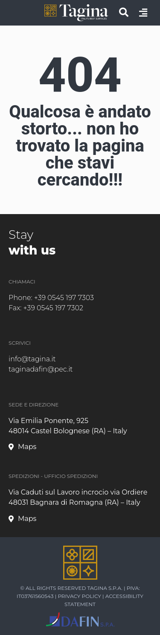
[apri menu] (143, 12)
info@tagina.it (32, 359)
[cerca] (123, 12)
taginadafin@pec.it (41, 369)
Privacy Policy (79, 596)
